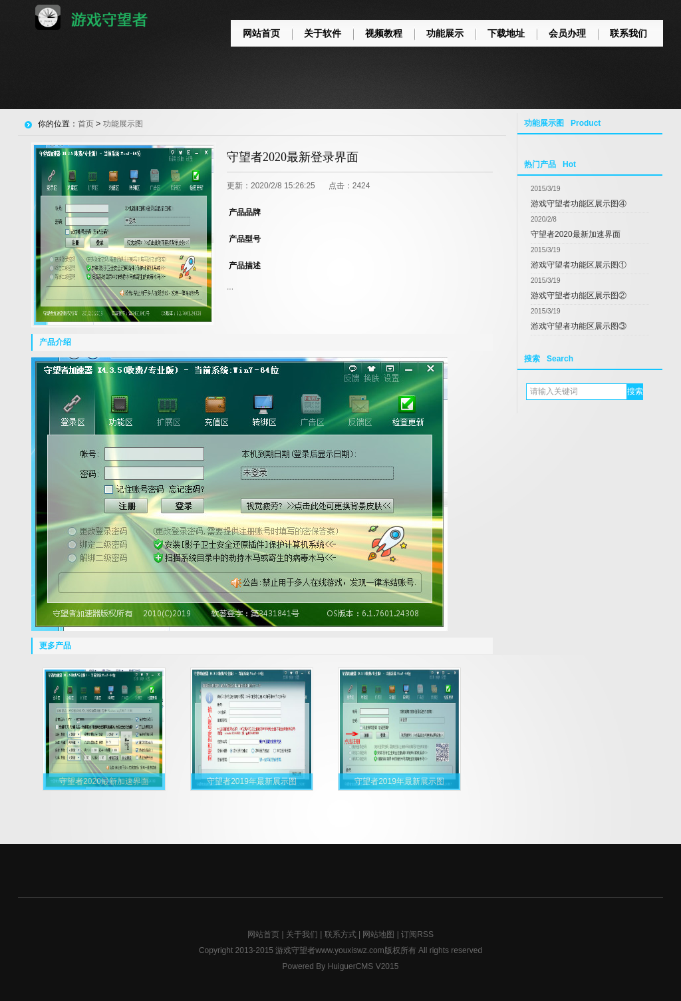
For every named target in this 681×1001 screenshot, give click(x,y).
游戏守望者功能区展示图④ (578, 203)
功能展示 (445, 33)
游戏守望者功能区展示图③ (578, 326)
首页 (86, 123)
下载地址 (506, 33)
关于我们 (302, 934)
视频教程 (383, 33)
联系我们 (628, 33)
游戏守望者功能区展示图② (578, 295)
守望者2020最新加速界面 (575, 234)
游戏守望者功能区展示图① (578, 265)
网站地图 (378, 934)
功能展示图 (123, 123)
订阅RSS (417, 934)
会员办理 (567, 33)
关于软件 (322, 33)
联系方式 (340, 934)
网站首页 (261, 33)
